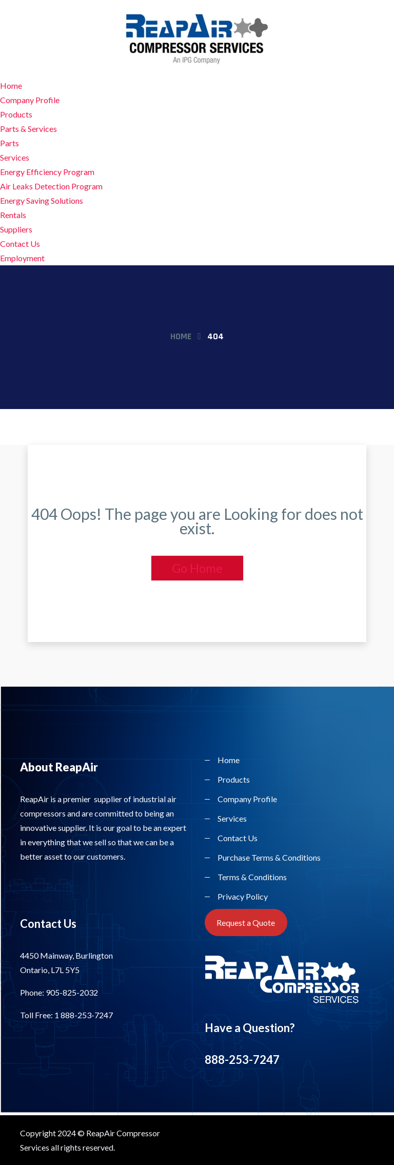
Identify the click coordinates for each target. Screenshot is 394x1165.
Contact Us (20, 243)
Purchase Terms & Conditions (269, 857)
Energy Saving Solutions (41, 200)
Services (14, 157)
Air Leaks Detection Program (51, 186)
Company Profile (30, 100)
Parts (9, 143)
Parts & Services (28, 128)
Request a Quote (245, 922)
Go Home (197, 567)
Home (11, 85)
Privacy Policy (243, 896)
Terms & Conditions (252, 877)
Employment (22, 258)
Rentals (13, 215)
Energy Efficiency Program (47, 172)
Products (16, 114)
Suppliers (16, 229)
